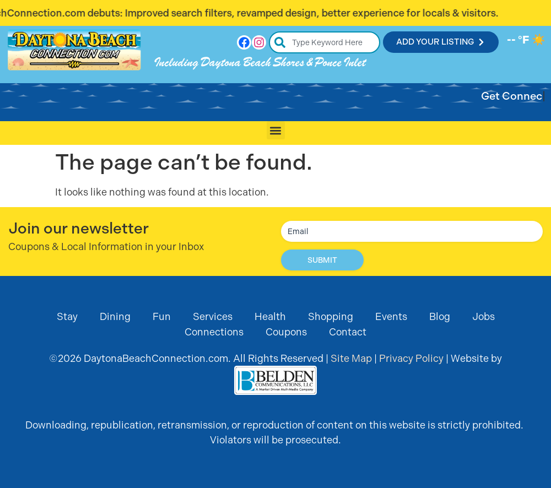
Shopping (330, 316)
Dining (115, 316)
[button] (276, 130)
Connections (214, 332)
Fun (162, 316)
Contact (347, 332)
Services (213, 316)
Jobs (483, 316)
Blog (439, 316)
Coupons (286, 332)
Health (270, 316)
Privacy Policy (411, 358)
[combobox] (325, 42)
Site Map (351, 358)
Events (391, 316)
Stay (67, 316)
